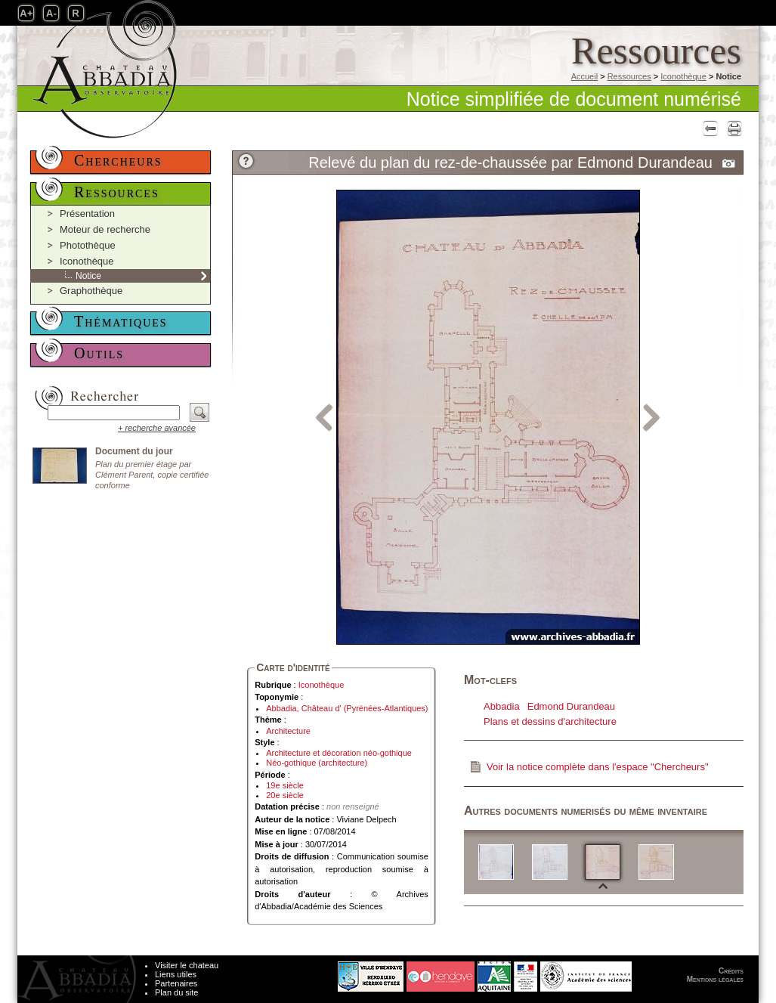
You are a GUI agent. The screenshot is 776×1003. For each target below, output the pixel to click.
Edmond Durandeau (571, 706)
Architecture (288, 730)
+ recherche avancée (157, 427)
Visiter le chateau (186, 965)
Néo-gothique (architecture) (316, 762)
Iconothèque (683, 76)
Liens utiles (175, 974)
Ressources (629, 76)
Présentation (87, 213)
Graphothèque (91, 290)
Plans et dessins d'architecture (550, 721)
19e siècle (285, 785)
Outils (99, 353)
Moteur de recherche (105, 229)
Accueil (584, 76)
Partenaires (176, 983)
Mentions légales (715, 979)
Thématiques (121, 321)
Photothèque (88, 245)
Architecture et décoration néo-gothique (339, 752)
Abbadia (502, 706)
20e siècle (285, 795)
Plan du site (176, 992)
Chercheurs (118, 160)
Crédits (731, 971)
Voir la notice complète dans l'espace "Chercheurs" (598, 766)
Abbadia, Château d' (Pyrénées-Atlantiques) (347, 708)
